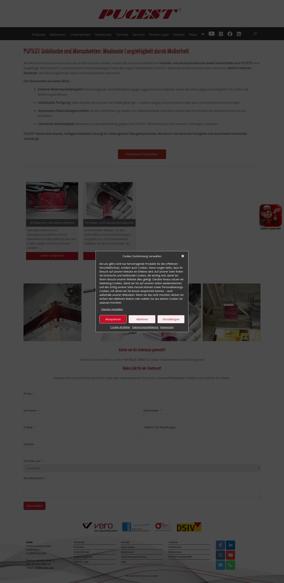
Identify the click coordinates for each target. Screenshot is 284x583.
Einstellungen (171, 319)
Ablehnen (142, 319)
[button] (183, 256)
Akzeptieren (113, 319)
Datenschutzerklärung (145, 327)
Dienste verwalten (112, 309)
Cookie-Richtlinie (120, 327)
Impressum (167, 327)
